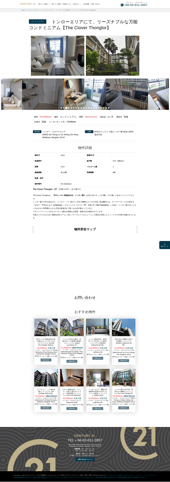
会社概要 (86, 4)
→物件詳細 (46, 360)
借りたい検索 (42, 4)
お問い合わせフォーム (85, 459)
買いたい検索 (56, 4)
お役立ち (76, 4)
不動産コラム (66, 4)
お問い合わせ (95, 4)
